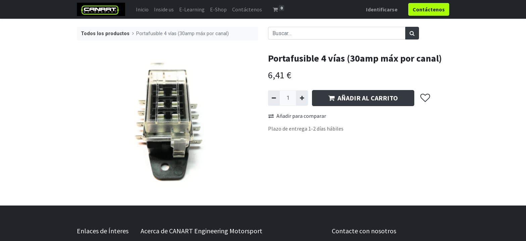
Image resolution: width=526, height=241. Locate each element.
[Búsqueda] (412, 33)
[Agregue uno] (302, 98)
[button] (425, 98)
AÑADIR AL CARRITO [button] (363, 98)
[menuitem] (142, 9)
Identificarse (382, 9)
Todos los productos (105, 33)
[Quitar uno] (274, 98)
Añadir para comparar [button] (297, 115)
